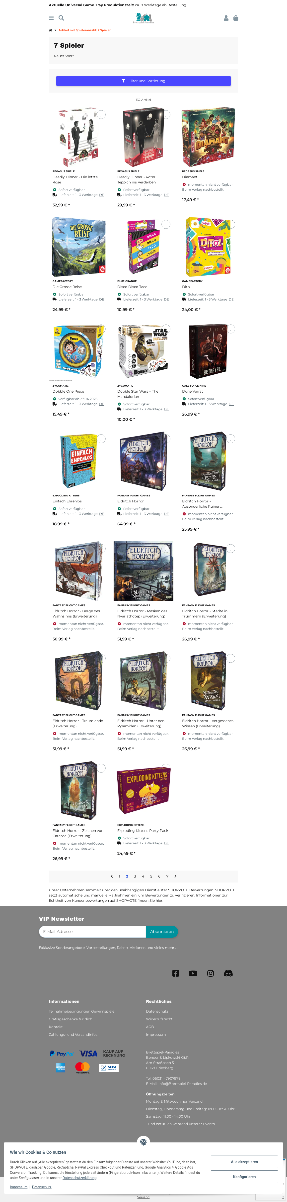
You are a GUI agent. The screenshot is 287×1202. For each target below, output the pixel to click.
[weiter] (175, 877)
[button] (226, 18)
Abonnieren (162, 931)
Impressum (21, 1187)
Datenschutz (44, 1187)
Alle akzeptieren (242, 1162)
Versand (143, 1197)
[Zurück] (112, 877)
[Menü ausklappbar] (51, 18)
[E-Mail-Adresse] (92, 932)
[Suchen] (61, 18)
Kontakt (56, 1027)
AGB (150, 1027)
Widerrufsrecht (159, 1019)
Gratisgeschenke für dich (70, 1019)
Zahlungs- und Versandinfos (73, 1034)
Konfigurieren (242, 1177)
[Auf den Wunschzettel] (101, 114)
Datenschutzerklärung (87, 1178)
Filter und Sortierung (143, 81)
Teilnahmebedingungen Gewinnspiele (81, 1011)
